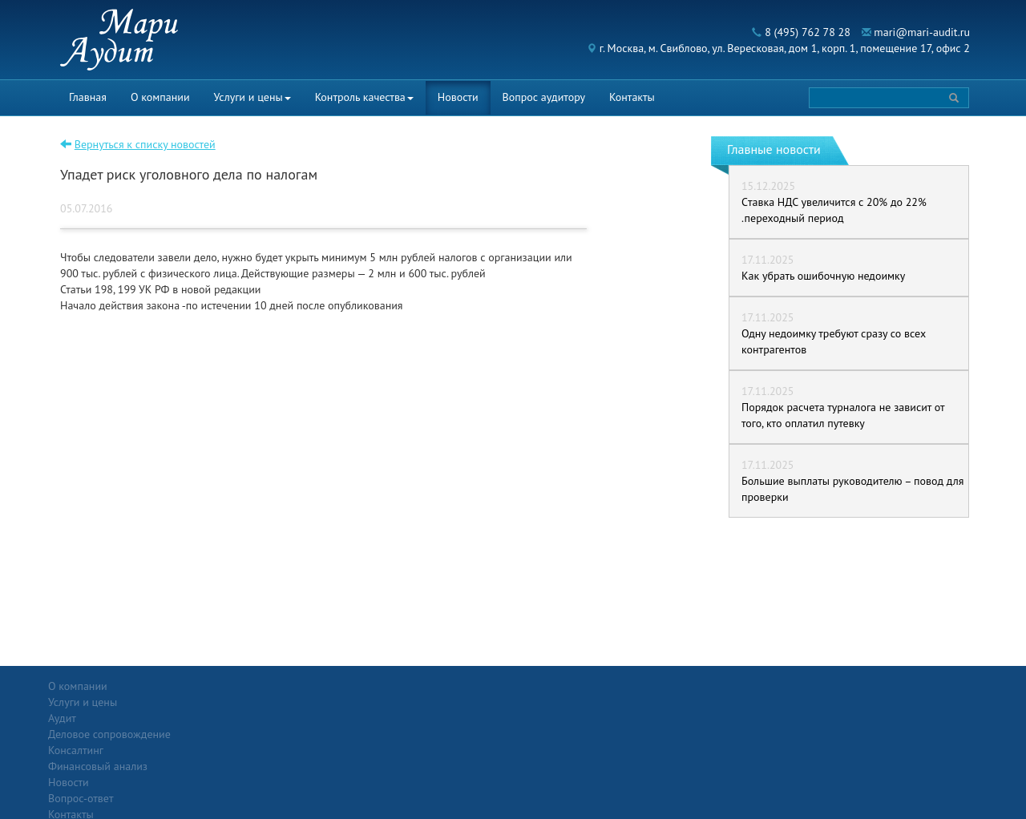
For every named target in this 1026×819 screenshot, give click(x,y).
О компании (160, 97)
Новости (458, 97)
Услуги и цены (252, 97)
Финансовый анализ (247, 750)
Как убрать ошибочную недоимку (823, 275)
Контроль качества (364, 97)
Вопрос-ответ (551, 686)
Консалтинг (225, 734)
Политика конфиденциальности (884, 686)
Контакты (632, 97)
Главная (88, 97)
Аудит (212, 702)
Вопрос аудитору (544, 97)
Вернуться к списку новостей (145, 144)
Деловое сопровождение (259, 718)
